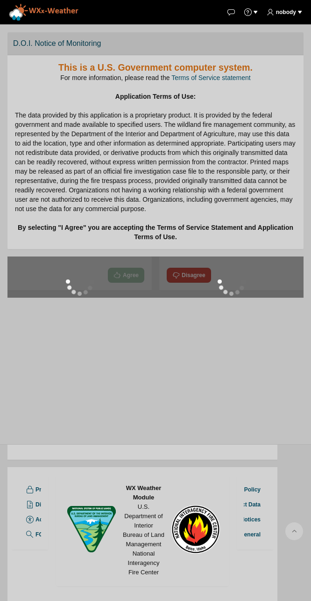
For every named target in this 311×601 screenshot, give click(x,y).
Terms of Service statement (211, 77)
